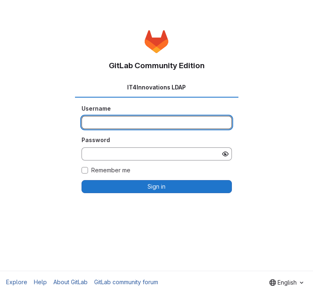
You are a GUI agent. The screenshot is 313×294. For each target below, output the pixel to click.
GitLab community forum (126, 281)
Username (96, 108)
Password (96, 139)
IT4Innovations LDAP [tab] (156, 87)
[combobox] (286, 282)
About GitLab (70, 281)
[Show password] (225, 153)
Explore (16, 281)
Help (40, 281)
